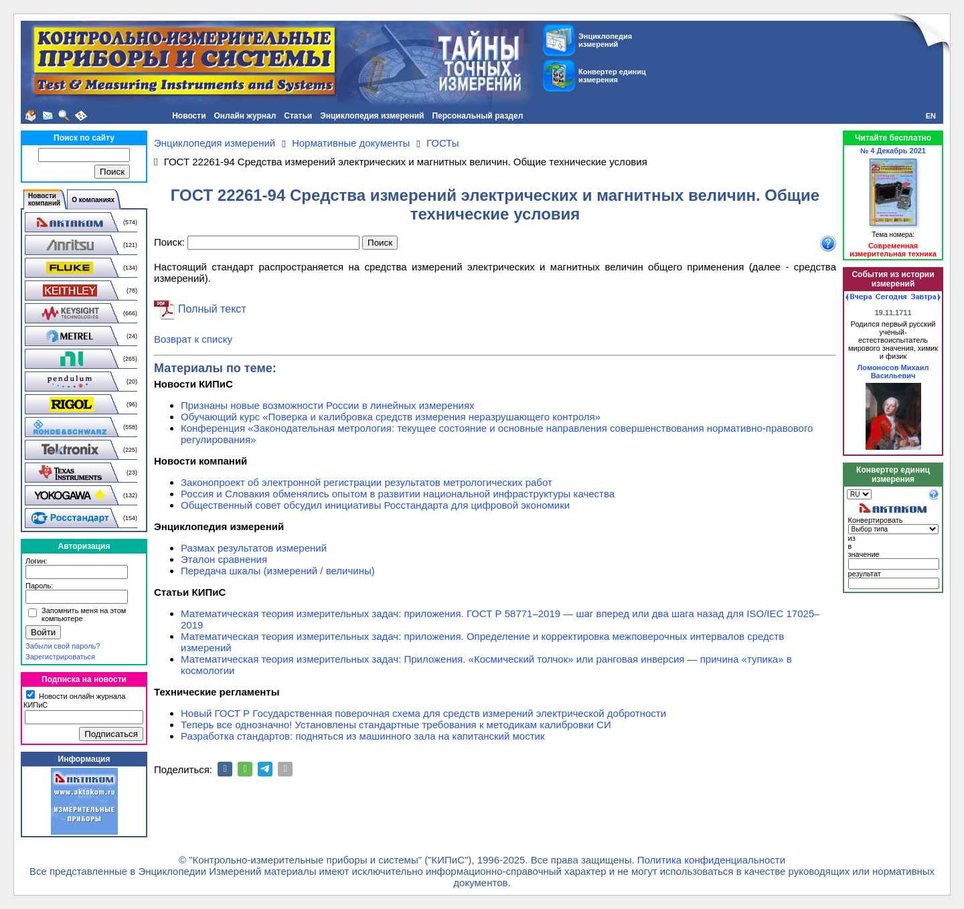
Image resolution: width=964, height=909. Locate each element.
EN (931, 116)
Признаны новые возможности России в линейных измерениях (328, 405)
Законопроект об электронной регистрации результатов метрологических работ (366, 482)
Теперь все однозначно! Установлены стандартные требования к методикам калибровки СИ (396, 724)
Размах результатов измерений (254, 548)
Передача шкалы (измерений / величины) (278, 570)
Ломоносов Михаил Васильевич (893, 371)
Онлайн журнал (245, 115)
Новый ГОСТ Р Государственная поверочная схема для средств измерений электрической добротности (423, 713)
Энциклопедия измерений (372, 115)
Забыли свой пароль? (62, 646)
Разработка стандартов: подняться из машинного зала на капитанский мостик (363, 736)
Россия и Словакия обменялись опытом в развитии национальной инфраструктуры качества (398, 493)
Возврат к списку (193, 339)
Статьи (298, 115)
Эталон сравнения (224, 559)
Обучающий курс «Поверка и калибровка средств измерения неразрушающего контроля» (390, 416)
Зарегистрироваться (60, 657)
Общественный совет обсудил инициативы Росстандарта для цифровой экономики (375, 505)
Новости (189, 115)
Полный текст (212, 309)
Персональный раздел (477, 115)
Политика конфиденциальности (711, 859)
